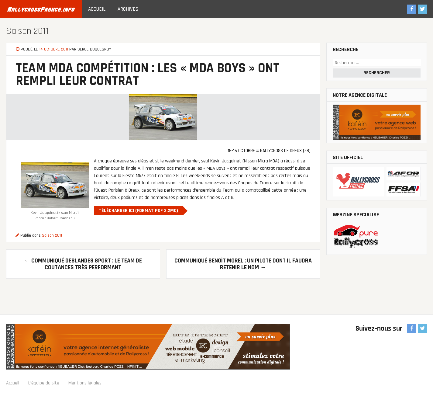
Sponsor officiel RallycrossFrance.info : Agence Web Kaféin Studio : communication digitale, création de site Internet (148, 347)
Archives (128, 9)
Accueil (96, 9)
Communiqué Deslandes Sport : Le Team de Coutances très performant (83, 264)
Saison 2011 (27, 31)
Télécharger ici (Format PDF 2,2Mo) (138, 210)
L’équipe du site (43, 383)
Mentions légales (84, 383)
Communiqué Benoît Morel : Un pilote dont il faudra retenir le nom (243, 264)
